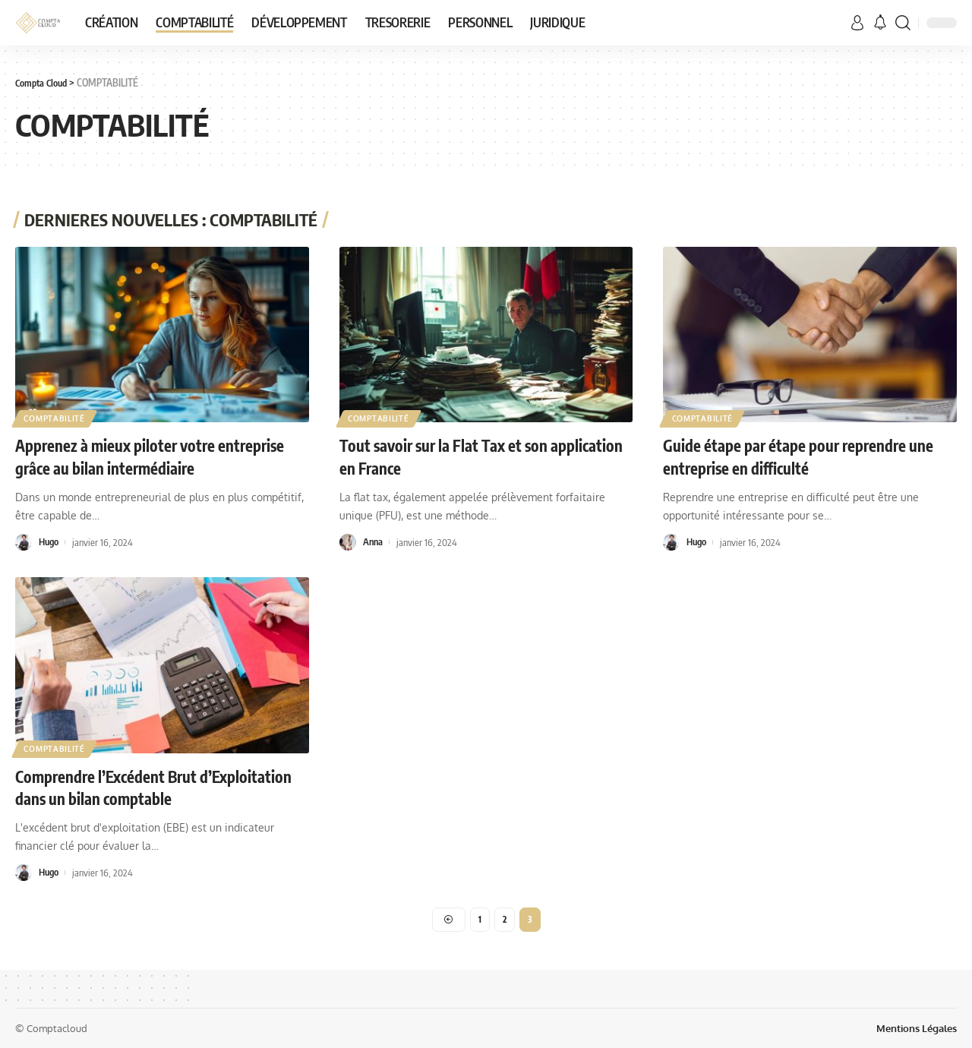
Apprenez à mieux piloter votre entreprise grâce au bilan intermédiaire (161, 456)
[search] (902, 23)
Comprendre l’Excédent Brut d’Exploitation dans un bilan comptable (150, 785)
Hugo (49, 541)
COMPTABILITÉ (54, 417)
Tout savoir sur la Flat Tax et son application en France (451, 456)
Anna (373, 541)
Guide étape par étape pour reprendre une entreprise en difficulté (796, 456)
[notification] (880, 22)
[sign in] (857, 22)
